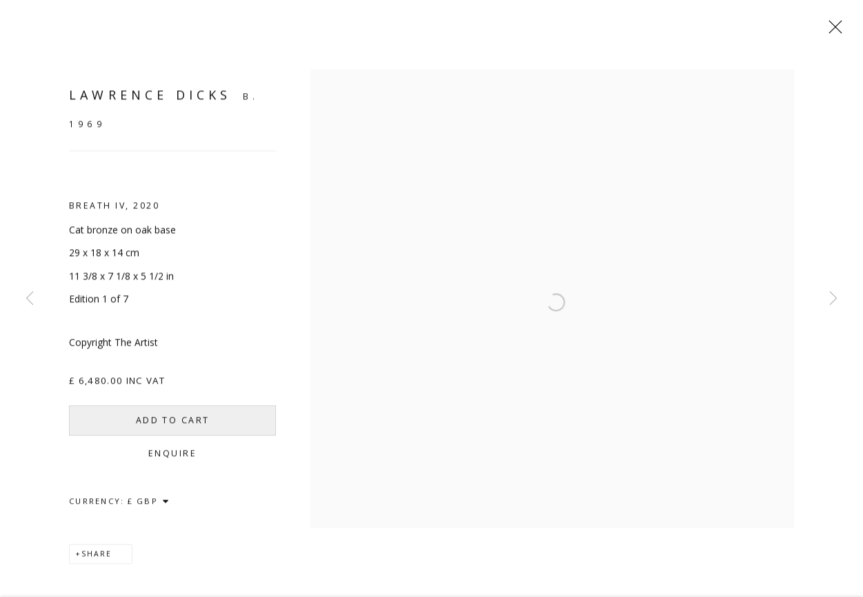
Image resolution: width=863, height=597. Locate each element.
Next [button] (833, 299)
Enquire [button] (172, 458)
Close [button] (832, 31)
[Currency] (149, 505)
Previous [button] (29, 299)
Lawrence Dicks (150, 99)
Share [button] (96, 558)
